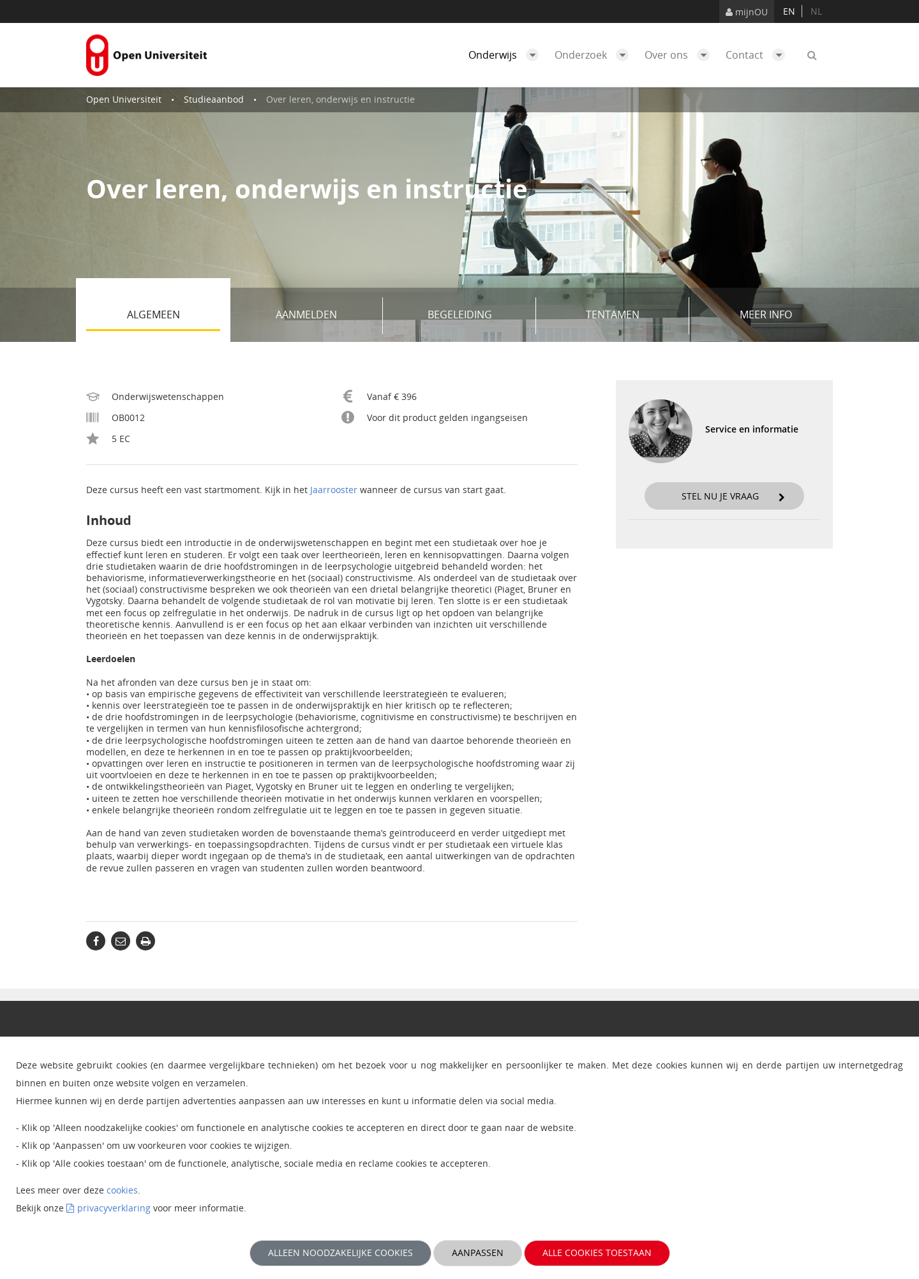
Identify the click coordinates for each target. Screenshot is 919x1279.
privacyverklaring (114, 1208)
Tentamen (633, 315)
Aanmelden (324, 315)
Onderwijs (506, 55)
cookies (122, 1190)
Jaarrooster (333, 490)
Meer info (766, 314)
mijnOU (747, 12)
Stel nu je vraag (733, 496)
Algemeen (174, 315)
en (789, 11)
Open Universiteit (123, 99)
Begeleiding (477, 315)
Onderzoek (595, 55)
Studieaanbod (214, 99)
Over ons (680, 55)
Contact (758, 55)
